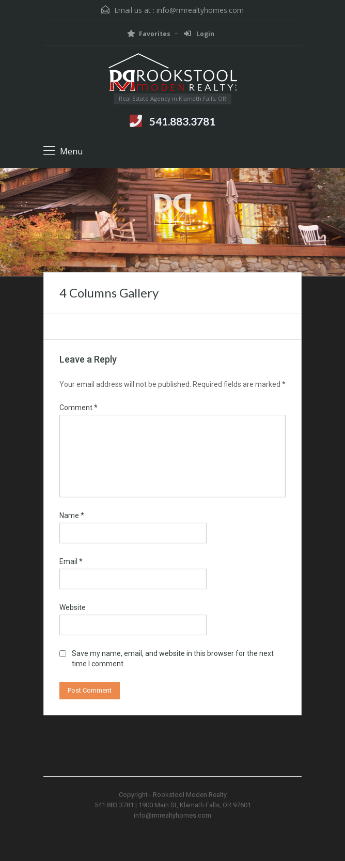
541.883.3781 (182, 121)
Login (199, 33)
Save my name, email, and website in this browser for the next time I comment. (173, 658)
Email (71, 561)
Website (72, 607)
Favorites (148, 33)
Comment (78, 407)
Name (71, 515)
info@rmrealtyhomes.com (200, 10)
